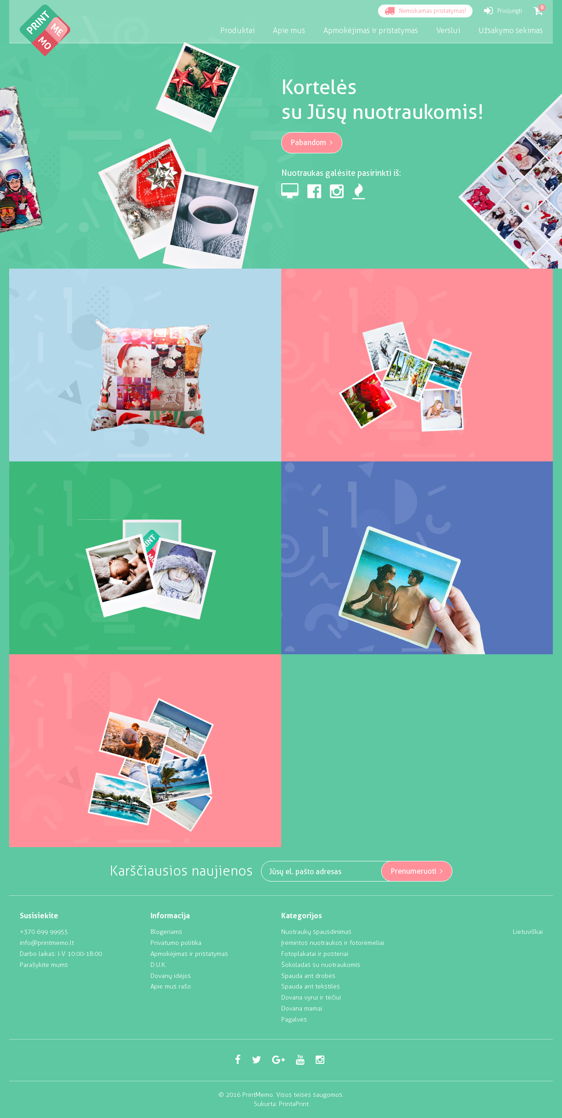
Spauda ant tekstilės (310, 986)
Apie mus (289, 30)
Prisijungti (503, 11)
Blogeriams (166, 932)
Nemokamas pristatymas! (425, 11)
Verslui (448, 30)
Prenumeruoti (417, 871)
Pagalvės (294, 1019)
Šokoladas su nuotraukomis (320, 965)
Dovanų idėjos (170, 976)
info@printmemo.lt (47, 943)
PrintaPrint (294, 1104)
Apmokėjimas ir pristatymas (189, 954)
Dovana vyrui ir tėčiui (311, 997)
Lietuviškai (528, 932)
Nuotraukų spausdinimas (316, 932)
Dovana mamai (301, 1008)
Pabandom (312, 142)
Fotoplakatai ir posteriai (314, 954)
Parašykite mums (44, 965)
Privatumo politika (175, 943)
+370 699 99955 (44, 932)
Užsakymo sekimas (511, 30)
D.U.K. (158, 965)
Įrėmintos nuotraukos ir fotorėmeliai (332, 943)
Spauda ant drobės (308, 976)
